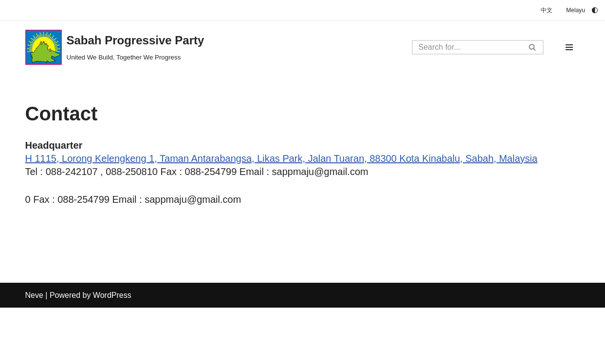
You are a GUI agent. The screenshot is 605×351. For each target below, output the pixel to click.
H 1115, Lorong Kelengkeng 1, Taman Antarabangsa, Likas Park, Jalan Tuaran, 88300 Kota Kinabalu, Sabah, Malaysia (281, 158)
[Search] (467, 47)
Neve (34, 338)
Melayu (575, 10)
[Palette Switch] (595, 10)
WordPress (112, 338)
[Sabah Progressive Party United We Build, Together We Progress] (114, 47)
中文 (546, 10)
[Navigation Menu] (569, 47)
